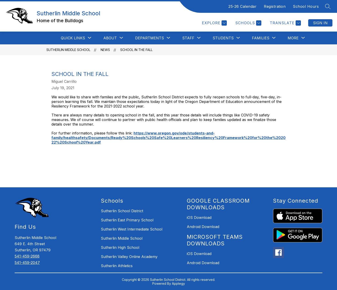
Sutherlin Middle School (68, 50)
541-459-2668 (27, 256)
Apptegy (178, 283)
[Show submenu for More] (293, 38)
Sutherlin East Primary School (127, 220)
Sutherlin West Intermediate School (131, 229)
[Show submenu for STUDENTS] (223, 38)
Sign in (320, 23)
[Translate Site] (285, 23)
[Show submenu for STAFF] (188, 38)
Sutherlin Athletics (117, 265)
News (105, 50)
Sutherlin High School (120, 247)
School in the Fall (136, 50)
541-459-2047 (27, 262)
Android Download (203, 226)
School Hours (306, 6)
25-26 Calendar (242, 6)
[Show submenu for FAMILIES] (260, 38)
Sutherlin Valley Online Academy (129, 256)
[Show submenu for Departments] (149, 38)
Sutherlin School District (122, 211)
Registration (275, 6)
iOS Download (199, 217)
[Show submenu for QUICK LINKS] (73, 38)
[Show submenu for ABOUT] (110, 38)
